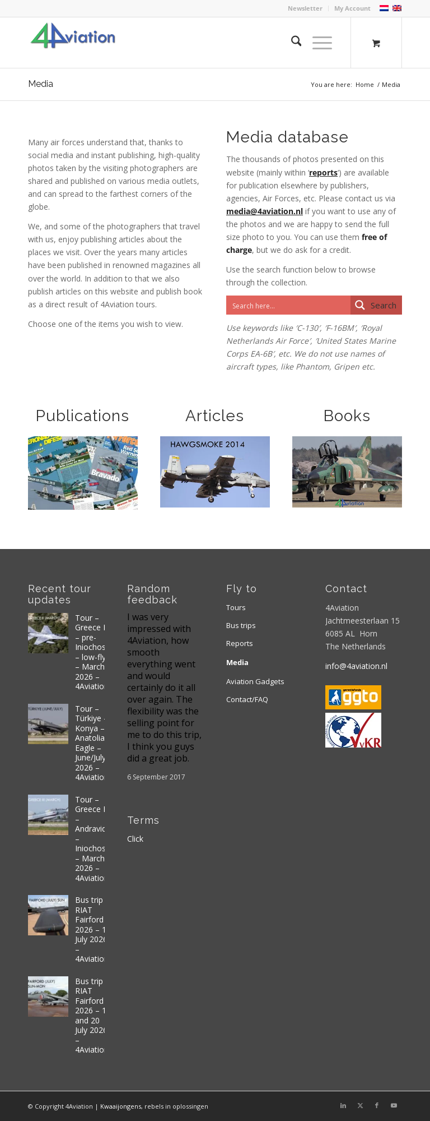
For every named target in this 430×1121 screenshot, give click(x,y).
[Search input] (288, 305)
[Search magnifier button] (376, 305)
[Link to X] (360, 1105)
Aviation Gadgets (255, 681)
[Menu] (316, 42)
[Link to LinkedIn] (343, 1105)
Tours (236, 607)
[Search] (291, 42)
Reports (239, 643)
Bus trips (241, 625)
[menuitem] (305, 8)
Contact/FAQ (247, 699)
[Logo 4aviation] (73, 42)
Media (40, 84)
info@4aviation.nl (356, 666)
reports (323, 172)
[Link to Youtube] (393, 1105)
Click (135, 838)
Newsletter (305, 8)
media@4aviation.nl (264, 211)
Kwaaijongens (120, 1106)
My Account (352, 8)
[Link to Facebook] (376, 1105)
